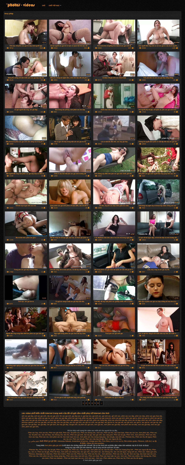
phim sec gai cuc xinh (46, 418)
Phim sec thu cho (94, 454)
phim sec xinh (146, 420)
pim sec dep (51, 422)
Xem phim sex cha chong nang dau (93, 437)
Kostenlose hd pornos (80, 441)
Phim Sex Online (59, 454)
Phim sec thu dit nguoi (143, 437)
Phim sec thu (108, 433)
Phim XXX (130, 435)
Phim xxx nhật (93, 456)
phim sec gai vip (31, 420)
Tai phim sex (75, 433)
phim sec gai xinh (32, 427)
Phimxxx (32, 454)
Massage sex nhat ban (44, 454)
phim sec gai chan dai (154, 416)
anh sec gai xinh (40, 416)
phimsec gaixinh (28, 422)
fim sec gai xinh (65, 416)
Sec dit (126, 454)
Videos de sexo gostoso (95, 443)
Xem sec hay (33, 437)
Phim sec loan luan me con (74, 458)
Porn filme (106, 441)
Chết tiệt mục (54, 5)
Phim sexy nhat (72, 456)
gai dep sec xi (77, 416)
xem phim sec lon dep (129, 424)
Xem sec (99, 433)
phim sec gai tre (143, 418)
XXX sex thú (43, 433)
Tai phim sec (36, 435)
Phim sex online (134, 456)
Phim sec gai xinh (76, 435)
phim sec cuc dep (127, 416)
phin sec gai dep (40, 422)
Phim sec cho (151, 435)
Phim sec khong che (88, 433)
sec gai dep (99, 422)
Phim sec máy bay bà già (94, 439)
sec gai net (119, 422)
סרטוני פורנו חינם (117, 441)
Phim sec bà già (78, 439)
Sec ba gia (88, 435)
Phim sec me (43, 437)
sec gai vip (154, 422)
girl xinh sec (116, 416)
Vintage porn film (95, 441)
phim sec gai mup (74, 418)
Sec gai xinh (97, 435)
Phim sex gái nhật (55, 433)
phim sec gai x (43, 420)
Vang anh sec (132, 452)
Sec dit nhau (46, 435)
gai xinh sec (106, 416)
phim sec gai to (131, 418)
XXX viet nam (90, 458)
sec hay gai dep (62, 424)
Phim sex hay (82, 454)
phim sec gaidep (73, 420)
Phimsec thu (130, 437)
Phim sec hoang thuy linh (124, 450)
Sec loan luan (119, 433)
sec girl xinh (51, 424)
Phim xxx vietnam (56, 458)
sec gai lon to (109, 422)
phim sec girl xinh (86, 420)
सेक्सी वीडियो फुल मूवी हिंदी (48, 441)
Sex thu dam (109, 450)
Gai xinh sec (119, 437)
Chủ (43, 5)
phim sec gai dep (61, 418)
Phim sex (66, 433)
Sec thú (66, 435)
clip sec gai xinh (53, 416)
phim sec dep (140, 416)
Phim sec (75, 450)
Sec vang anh (108, 435)
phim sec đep (157, 420)
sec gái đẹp (32, 424)
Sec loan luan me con (71, 437)
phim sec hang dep (100, 420)
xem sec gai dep (144, 424)
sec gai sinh (128, 422)
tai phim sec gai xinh (85, 424)
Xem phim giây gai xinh (53, 445)
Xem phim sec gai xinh (13, 4)
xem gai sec (98, 424)
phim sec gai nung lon (103, 418)
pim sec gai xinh (76, 422)
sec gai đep (42, 424)
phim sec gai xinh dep (58, 420)
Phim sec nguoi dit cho (113, 439)
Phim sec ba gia (120, 435)
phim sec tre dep (134, 420)
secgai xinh (73, 424)
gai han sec (87, 416)
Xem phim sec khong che (70, 452)
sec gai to (137, 422)
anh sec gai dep (27, 416)
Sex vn (33, 452)
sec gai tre (145, 422)
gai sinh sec (96, 416)
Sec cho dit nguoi (120, 452)
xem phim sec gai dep (112, 424)
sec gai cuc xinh (88, 422)
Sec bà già (110, 437)
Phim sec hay (33, 433)
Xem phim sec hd (55, 437)
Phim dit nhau (55, 452)
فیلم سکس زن (33, 441)
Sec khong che (57, 435)
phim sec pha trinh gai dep (117, 420)
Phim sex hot (71, 454)
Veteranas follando (64, 441)
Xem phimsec (140, 435)
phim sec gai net (88, 418)
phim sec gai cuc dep (29, 418)
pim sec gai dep (63, 422)
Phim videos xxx (109, 458)
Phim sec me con (131, 433)
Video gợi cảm (151, 452)
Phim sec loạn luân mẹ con (110, 456)
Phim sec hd (120, 458)
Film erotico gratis (130, 441)
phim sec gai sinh (118, 418)
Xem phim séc (144, 433)
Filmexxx (141, 441)
